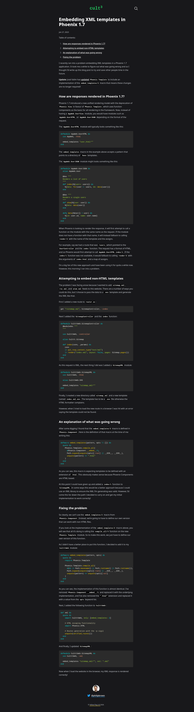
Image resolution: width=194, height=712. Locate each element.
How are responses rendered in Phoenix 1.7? (84, 43)
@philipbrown (98, 695)
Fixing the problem (72, 57)
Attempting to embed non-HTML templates (83, 48)
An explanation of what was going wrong (82, 52)
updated (85, 79)
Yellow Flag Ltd (95, 705)
